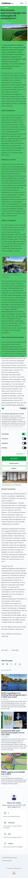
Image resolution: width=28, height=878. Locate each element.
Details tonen (19, 453)
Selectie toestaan (14, 463)
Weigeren (14, 468)
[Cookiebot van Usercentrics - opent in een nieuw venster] (20, 408)
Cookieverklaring (6, 860)
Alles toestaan (14, 458)
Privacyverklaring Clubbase (9, 857)
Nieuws (6, 7)
